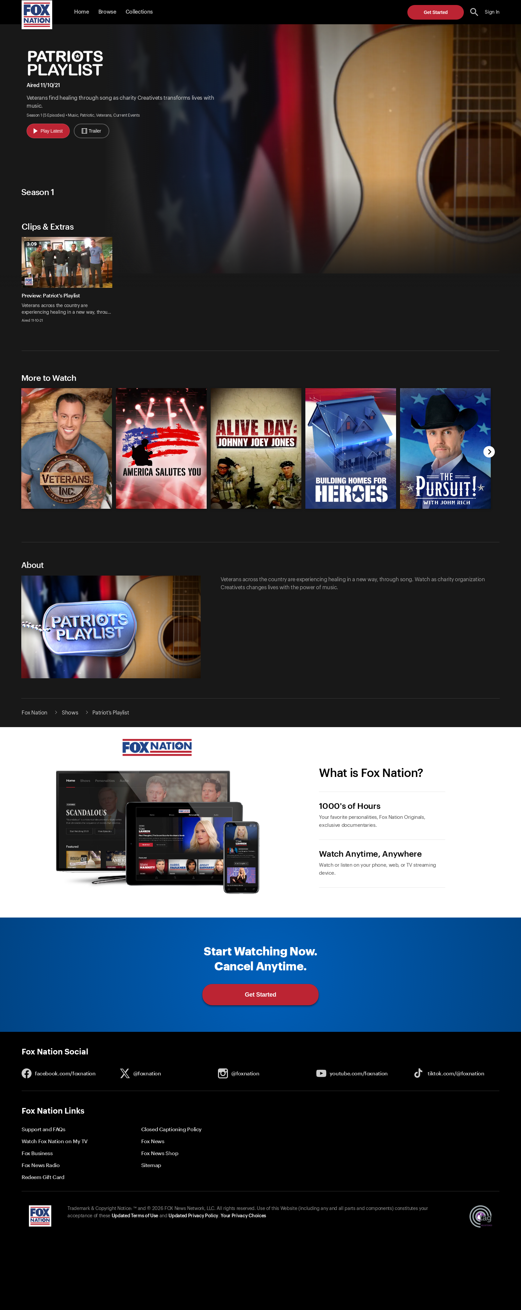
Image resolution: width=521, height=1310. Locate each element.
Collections (139, 12)
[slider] (260, 284)
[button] (474, 12)
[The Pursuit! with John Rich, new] (445, 507)
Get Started (436, 12)
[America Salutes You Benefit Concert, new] (161, 507)
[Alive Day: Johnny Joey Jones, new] (256, 507)
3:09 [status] (32, 244)
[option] (69, 284)
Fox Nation (35, 712)
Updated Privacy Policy (193, 1216)
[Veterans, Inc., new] (66, 507)
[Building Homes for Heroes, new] (350, 507)
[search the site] (474, 12)
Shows (70, 712)
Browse (107, 12)
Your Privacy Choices (243, 1216)
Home (81, 12)
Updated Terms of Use (135, 1216)
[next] (489, 452)
